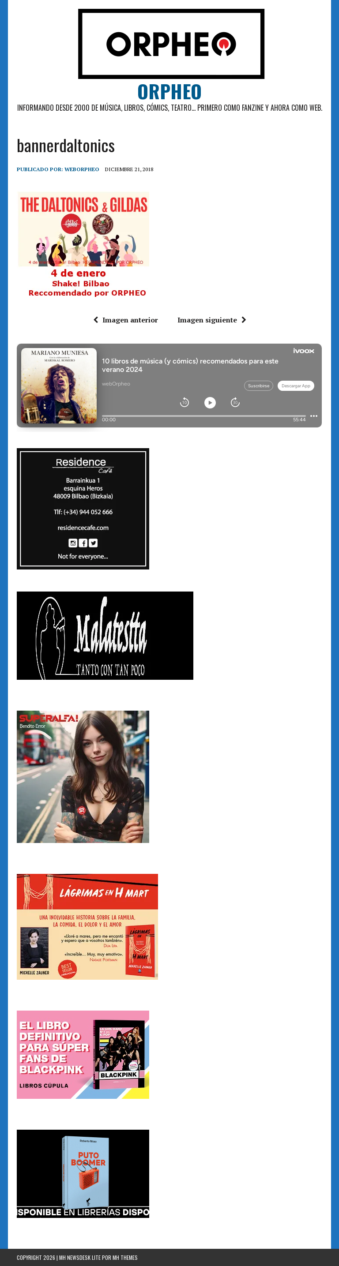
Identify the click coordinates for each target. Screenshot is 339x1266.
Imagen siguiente (211, 320)
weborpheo (81, 169)
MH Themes (125, 1257)
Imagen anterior (125, 320)
